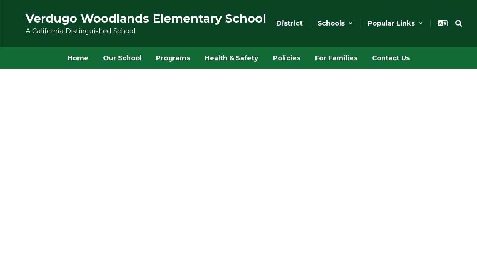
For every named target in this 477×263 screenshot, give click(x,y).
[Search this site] (458, 23)
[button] (335, 23)
